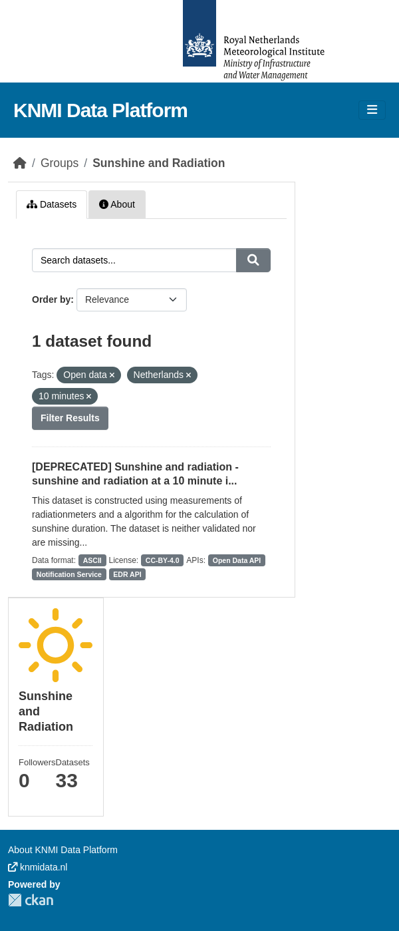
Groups (59, 163)
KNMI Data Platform (100, 110)
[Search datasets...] (134, 260)
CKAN (30, 900)
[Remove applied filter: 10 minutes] (88, 397)
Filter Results (70, 418)
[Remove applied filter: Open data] (112, 375)
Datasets (51, 204)
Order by (51, 299)
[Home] (20, 163)
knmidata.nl (37, 867)
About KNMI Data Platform (63, 849)
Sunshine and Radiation (158, 163)
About (117, 204)
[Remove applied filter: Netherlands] (188, 375)
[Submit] (253, 260)
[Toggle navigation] (372, 110)
